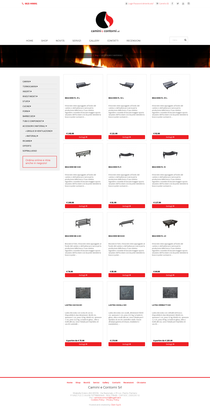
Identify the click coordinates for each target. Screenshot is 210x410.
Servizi (76, 40)
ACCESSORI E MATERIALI (35, 126)
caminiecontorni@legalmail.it (107, 397)
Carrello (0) (162, 3)
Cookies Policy (97, 400)
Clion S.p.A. (116, 405)
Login (128, 3)
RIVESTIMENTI (30, 96)
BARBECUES (29, 116)
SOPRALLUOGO (30, 150)
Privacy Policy (112, 400)
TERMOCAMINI (30, 86)
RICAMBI (27, 141)
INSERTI (27, 91)
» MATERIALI (31, 136)
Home (29, 40)
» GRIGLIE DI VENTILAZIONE (38, 131)
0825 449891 (31, 3)
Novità (60, 40)
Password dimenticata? (144, 3)
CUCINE (27, 106)
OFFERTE (27, 145)
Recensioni (134, 40)
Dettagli (83, 137)
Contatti (113, 40)
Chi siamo (141, 382)
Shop (44, 40)
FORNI (26, 111)
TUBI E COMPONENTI (33, 121)
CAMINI (27, 81)
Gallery (94, 40)
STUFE (26, 101)
